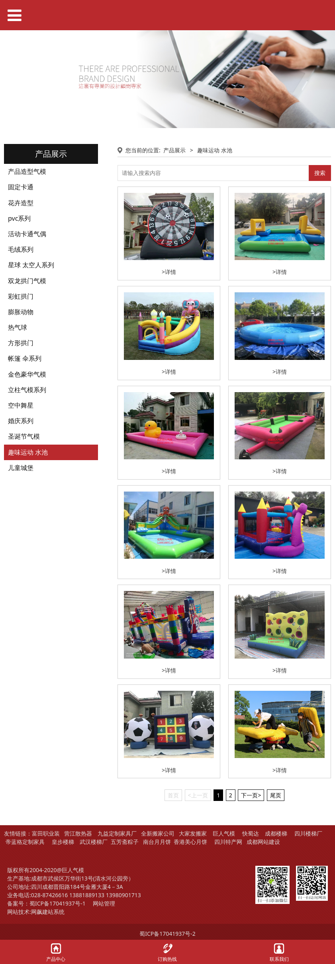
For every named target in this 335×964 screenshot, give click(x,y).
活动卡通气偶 (27, 233)
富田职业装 (46, 833)
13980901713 (123, 895)
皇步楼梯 (63, 841)
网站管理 (104, 903)
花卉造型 (20, 202)
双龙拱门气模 (27, 280)
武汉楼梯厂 (94, 841)
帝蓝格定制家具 (25, 841)
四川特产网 (227, 841)
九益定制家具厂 (117, 833)
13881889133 (86, 895)
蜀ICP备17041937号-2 (167, 933)
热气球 (17, 327)
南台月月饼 (157, 841)
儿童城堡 (20, 467)
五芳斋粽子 (125, 841)
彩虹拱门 (20, 296)
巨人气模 (225, 833)
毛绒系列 (20, 249)
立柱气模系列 (27, 389)
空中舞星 (20, 405)
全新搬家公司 (157, 833)
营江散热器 (78, 833)
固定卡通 (20, 187)
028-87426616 (49, 895)
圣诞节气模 (24, 436)
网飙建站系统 (48, 911)
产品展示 (174, 150)
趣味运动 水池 (28, 452)
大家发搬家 (193, 833)
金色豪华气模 (27, 374)
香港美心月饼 (190, 841)
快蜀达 (250, 833)
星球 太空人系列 (31, 264)
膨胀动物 (20, 311)
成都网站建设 (263, 841)
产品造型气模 (27, 171)
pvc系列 (19, 218)
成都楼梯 (275, 833)
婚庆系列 (20, 420)
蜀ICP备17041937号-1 (57, 903)
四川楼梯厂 (308, 833)
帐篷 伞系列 (24, 358)
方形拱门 (20, 342)
